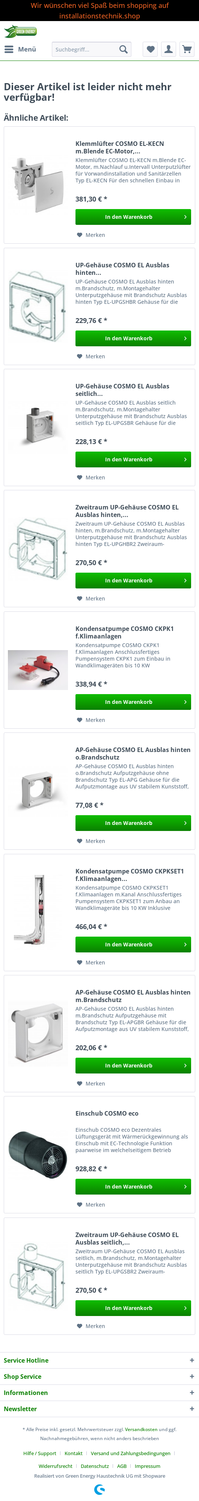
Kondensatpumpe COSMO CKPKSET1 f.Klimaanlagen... (129, 874)
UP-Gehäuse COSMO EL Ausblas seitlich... (122, 389)
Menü (20, 48)
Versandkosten (141, 1429)
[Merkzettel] (150, 49)
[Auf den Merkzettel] (91, 235)
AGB (122, 1466)
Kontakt (74, 1453)
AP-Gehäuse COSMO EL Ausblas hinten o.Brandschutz (133, 753)
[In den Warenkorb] (133, 217)
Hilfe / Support (39, 1453)
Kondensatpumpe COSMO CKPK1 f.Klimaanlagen (124, 632)
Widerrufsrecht (55, 1466)
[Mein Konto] (168, 49)
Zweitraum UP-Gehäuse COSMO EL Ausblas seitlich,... (127, 1238)
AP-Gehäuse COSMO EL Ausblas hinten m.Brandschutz (133, 996)
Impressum (147, 1466)
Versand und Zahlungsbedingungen (130, 1453)
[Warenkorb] (186, 49)
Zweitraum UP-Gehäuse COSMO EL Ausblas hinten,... (127, 511)
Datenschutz (95, 1466)
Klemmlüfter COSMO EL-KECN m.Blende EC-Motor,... (119, 147)
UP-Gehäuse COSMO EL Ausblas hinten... (122, 268)
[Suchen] (123, 49)
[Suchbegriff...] (91, 49)
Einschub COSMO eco (107, 1113)
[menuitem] (20, 49)
